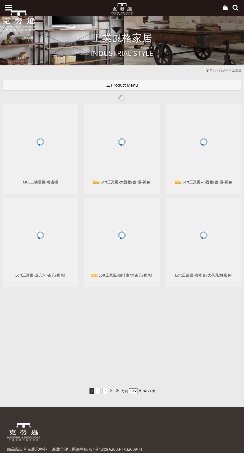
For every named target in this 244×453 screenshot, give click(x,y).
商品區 (224, 70)
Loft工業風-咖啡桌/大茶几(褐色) (122, 259)
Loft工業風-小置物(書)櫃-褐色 (203, 166)
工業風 (237, 70)
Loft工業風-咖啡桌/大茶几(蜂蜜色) (203, 259)
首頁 (213, 70)
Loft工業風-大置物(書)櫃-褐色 (121, 166)
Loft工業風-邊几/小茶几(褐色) (40, 259)
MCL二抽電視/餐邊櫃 (40, 166)
